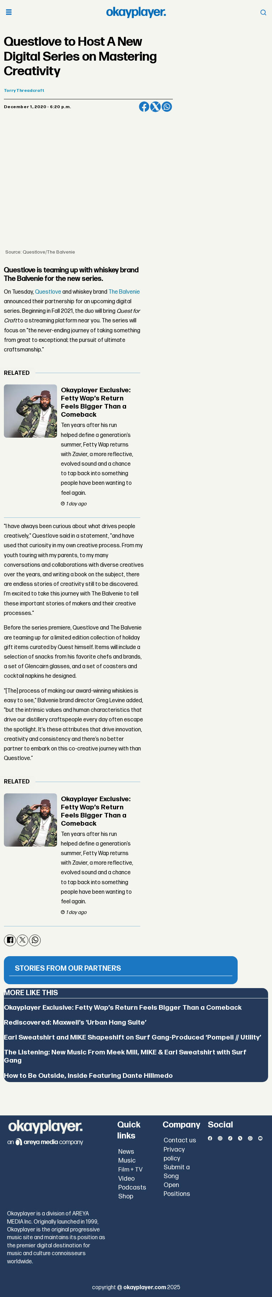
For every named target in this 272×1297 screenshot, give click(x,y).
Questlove (48, 292)
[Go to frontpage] (136, 12)
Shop (125, 1196)
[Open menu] (9, 12)
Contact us (180, 1140)
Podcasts (132, 1187)
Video (126, 1178)
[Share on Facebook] (144, 106)
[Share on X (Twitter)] (155, 106)
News (126, 1151)
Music (127, 1160)
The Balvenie (124, 292)
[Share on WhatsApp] (167, 106)
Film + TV (130, 1169)
